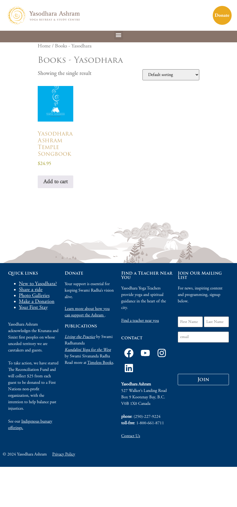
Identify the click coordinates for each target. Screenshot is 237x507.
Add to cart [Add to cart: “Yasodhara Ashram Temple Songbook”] (55, 181)
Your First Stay (33, 307)
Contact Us (130, 436)
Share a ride (31, 290)
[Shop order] (170, 74)
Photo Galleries (34, 295)
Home (44, 46)
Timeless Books (100, 362)
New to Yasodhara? (38, 284)
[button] (118, 35)
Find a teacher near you (140, 320)
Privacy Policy (63, 454)
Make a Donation (36, 301)
